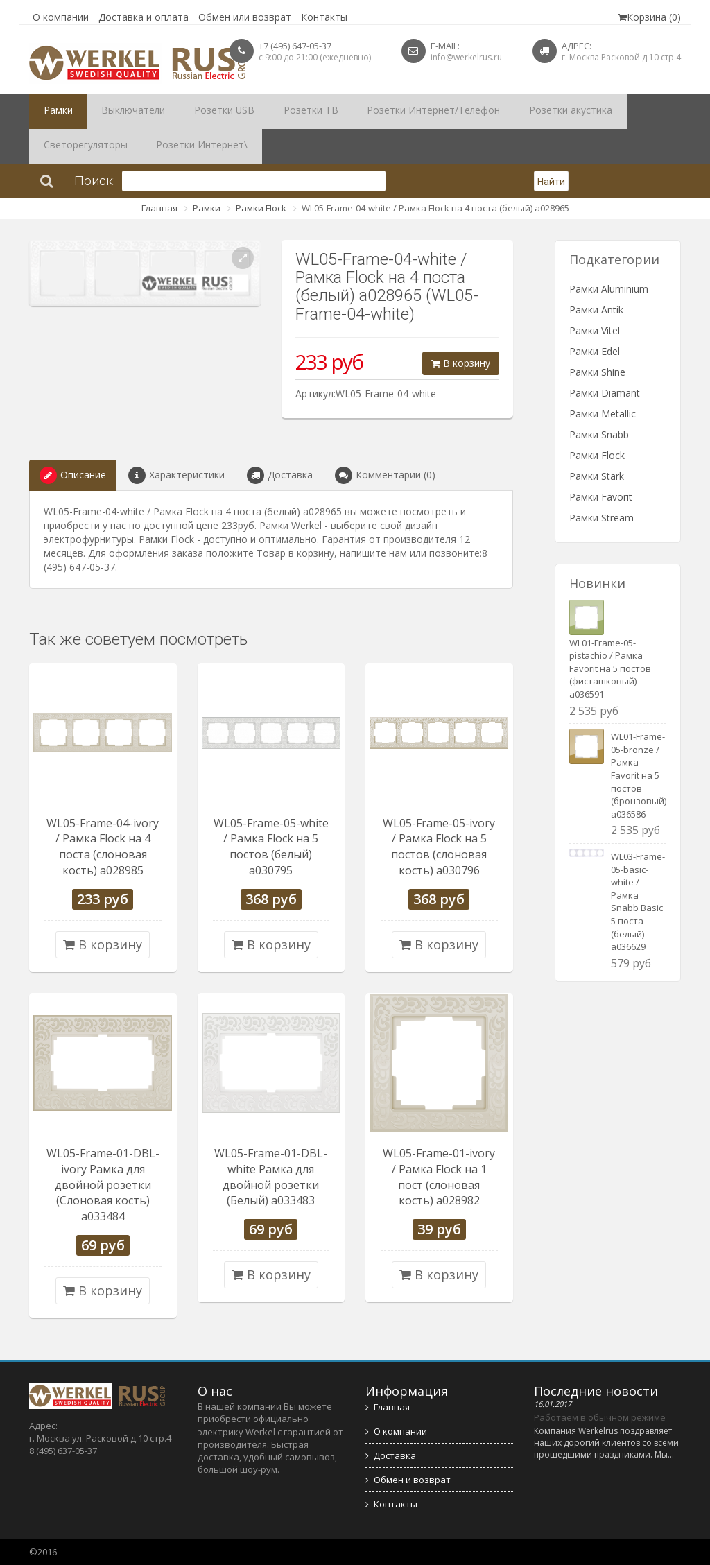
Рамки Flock (261, 208)
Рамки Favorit (600, 496)
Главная (159, 208)
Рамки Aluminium (608, 288)
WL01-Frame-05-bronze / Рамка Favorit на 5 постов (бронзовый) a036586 (638, 775)
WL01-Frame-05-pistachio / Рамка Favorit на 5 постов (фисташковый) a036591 (610, 668)
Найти (551, 181)
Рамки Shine (597, 372)
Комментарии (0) (385, 475)
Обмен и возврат (408, 1479)
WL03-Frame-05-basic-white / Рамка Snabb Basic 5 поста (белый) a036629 (638, 901)
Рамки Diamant (604, 392)
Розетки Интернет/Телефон (380, 111)
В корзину (460, 363)
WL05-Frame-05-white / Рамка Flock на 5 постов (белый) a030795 (271, 847)
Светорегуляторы (601, 111)
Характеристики (176, 475)
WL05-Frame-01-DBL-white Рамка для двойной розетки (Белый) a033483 (270, 1177)
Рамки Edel (594, 351)
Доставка (280, 475)
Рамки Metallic (602, 413)
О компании (61, 17)
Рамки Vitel (594, 330)
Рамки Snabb (599, 434)
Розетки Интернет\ (82, 146)
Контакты (324, 17)
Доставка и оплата (143, 17)
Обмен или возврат (244, 17)
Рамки (53, 111)
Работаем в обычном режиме (600, 1417)
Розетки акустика (502, 111)
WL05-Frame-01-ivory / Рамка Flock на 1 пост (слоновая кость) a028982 (439, 1177)
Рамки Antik (596, 309)
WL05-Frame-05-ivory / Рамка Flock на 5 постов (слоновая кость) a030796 (439, 847)
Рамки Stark (596, 476)
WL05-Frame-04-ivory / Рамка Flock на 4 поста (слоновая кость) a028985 (102, 847)
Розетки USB (199, 111)
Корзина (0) (649, 17)
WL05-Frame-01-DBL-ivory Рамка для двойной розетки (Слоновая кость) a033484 (102, 1184)
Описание (73, 475)
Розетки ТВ (272, 111)
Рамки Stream (601, 517)
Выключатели (119, 111)
